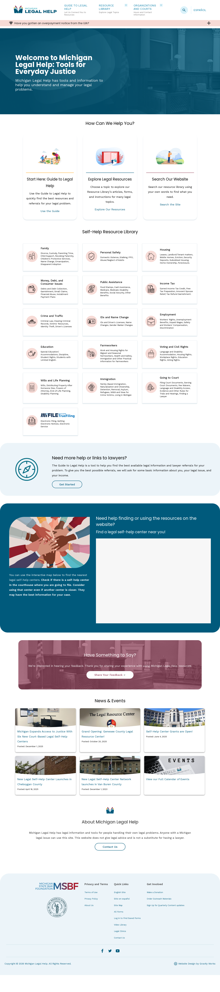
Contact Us (110, 863)
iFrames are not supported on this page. (153, 597)
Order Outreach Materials (159, 916)
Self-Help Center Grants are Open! (169, 748)
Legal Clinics (120, 948)
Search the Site (170, 204)
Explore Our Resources (110, 209)
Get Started (67, 501)
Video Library (120, 942)
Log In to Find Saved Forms (127, 935)
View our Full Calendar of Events (167, 796)
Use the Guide (49, 211)
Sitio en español (122, 916)
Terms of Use (90, 909)
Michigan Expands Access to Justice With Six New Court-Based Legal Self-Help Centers (44, 753)
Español (200, 10)
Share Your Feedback (110, 692)
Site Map (118, 922)
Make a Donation (155, 909)
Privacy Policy (91, 916)
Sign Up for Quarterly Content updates (165, 922)
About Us (89, 922)
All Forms (118, 929)
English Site (120, 909)
